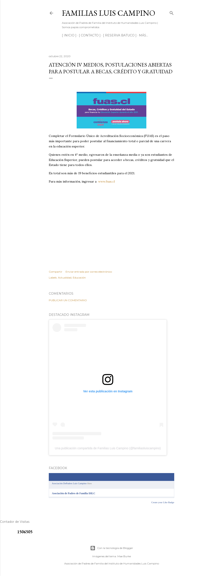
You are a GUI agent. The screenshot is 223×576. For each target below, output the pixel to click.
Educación (79, 277)
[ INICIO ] (69, 35)
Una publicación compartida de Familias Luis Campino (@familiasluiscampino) (108, 448)
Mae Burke (124, 556)
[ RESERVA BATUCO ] (120, 35)
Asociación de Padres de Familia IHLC (73, 493)
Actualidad (64, 277)
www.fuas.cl (106, 181)
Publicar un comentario (68, 300)
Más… (143, 35)
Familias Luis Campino (108, 13)
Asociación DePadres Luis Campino (69, 483)
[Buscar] (171, 12)
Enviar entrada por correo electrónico (89, 271)
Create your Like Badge (162, 502)
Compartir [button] (55, 271)
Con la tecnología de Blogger (111, 548)
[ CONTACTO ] (90, 35)
